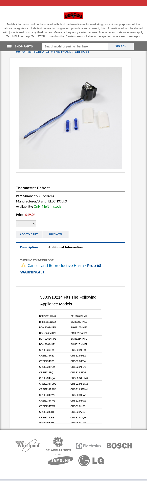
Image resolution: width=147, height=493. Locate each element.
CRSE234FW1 (78, 395)
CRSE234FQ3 (78, 372)
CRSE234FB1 (46, 355)
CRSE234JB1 (46, 412)
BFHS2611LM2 (47, 321)
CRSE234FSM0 (79, 378)
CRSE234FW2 (47, 400)
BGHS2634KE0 (78, 321)
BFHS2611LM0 (47, 316)
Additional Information (65, 247)
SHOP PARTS (24, 46)
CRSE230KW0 (47, 350)
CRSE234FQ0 (47, 367)
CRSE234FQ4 (47, 378)
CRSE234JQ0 (78, 417)
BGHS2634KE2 (78, 327)
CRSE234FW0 (47, 395)
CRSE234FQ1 (78, 367)
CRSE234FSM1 (47, 383)
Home (20, 51)
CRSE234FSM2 (79, 383)
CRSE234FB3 (46, 361)
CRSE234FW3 (78, 400)
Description (29, 247)
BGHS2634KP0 (47, 333)
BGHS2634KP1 (78, 333)
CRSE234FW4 (47, 406)
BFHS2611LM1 (78, 316)
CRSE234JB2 (77, 412)
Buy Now (55, 234)
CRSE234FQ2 (47, 372)
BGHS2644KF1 (47, 344)
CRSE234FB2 (78, 355)
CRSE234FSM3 (47, 389)
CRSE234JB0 (77, 406)
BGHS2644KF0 (78, 338)
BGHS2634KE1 (47, 327)
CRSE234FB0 (78, 350)
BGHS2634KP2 (47, 338)
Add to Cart (29, 234)
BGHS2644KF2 (78, 344)
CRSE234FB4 (78, 361)
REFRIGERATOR (38, 51)
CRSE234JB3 (46, 417)
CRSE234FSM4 (79, 389)
